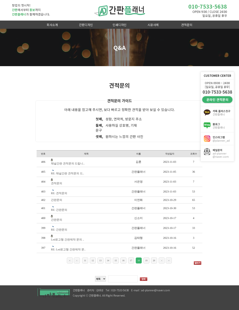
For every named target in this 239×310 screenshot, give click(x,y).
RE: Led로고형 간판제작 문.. (68, 249)
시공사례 (153, 24)
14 (108, 260)
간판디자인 (86, 24)
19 (146, 260)
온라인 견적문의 (217, 99)
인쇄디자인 (120, 24)
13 (100, 260)
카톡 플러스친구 (222, 112)
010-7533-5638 (207, 6)
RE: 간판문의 (59, 209)
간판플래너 (119, 10)
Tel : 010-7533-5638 (117, 290)
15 (116, 260)
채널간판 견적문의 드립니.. (68, 163)
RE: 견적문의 (59, 193)
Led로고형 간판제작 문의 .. (67, 239)
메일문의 (222, 153)
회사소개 (52, 24)
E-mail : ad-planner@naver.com (150, 290)
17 (131, 260)
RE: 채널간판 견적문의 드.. (67, 173)
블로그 (222, 125)
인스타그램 (222, 138)
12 (93, 260)
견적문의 (186, 24)
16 (123, 260)
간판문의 (56, 199)
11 (85, 260)
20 (154, 260)
